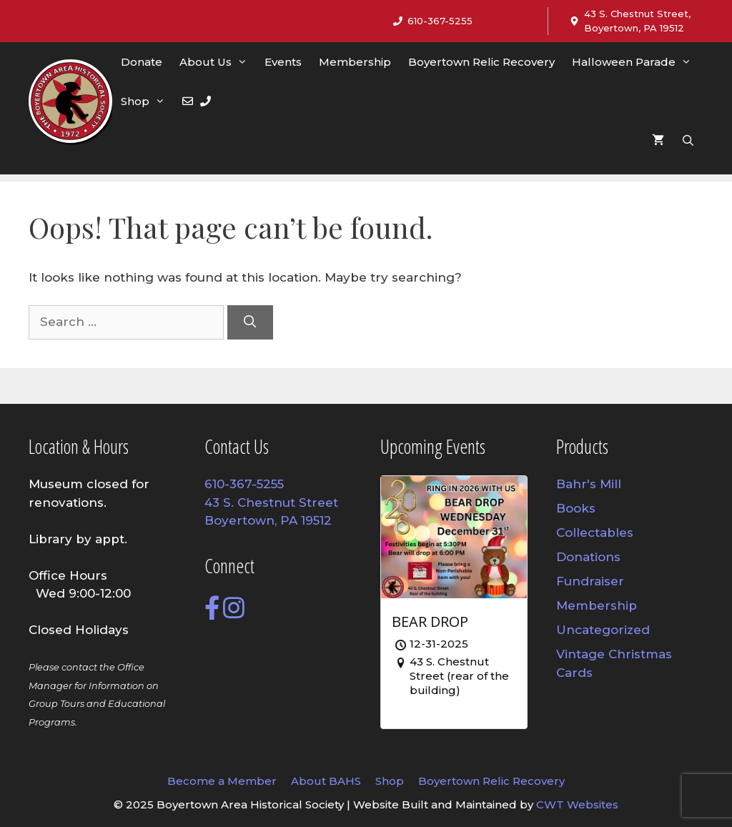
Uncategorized (603, 630)
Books (575, 508)
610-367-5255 (440, 20)
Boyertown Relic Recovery (481, 62)
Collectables (594, 532)
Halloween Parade (636, 61)
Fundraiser (590, 581)
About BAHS (326, 781)
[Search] (250, 322)
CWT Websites (577, 804)
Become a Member (222, 781)
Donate (141, 62)
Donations (588, 557)
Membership (355, 62)
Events (283, 62)
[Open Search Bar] (688, 140)
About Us (217, 61)
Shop (147, 101)
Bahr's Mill (588, 484)
